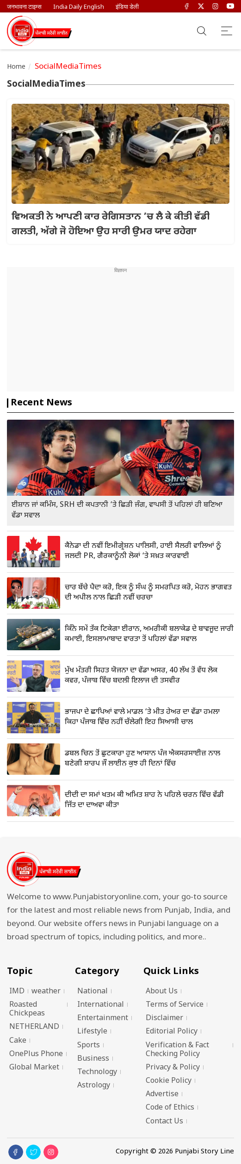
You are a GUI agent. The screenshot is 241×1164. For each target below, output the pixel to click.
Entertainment (102, 1018)
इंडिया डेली (127, 7)
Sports (88, 1046)
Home (16, 67)
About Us (162, 992)
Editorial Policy (172, 1032)
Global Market (34, 1068)
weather (46, 992)
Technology (97, 1072)
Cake (17, 1041)
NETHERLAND (34, 1027)
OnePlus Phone (36, 1054)
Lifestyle (92, 1032)
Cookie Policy (169, 1081)
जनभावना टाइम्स (24, 7)
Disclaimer (164, 1018)
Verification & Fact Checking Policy (177, 1050)
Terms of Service (175, 1005)
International (100, 1005)
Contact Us (164, 1122)
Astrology (93, 1086)
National (92, 992)
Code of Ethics (170, 1108)
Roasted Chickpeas (27, 1009)
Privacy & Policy (173, 1068)
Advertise (162, 1094)
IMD (17, 992)
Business (93, 1059)
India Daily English (78, 7)
